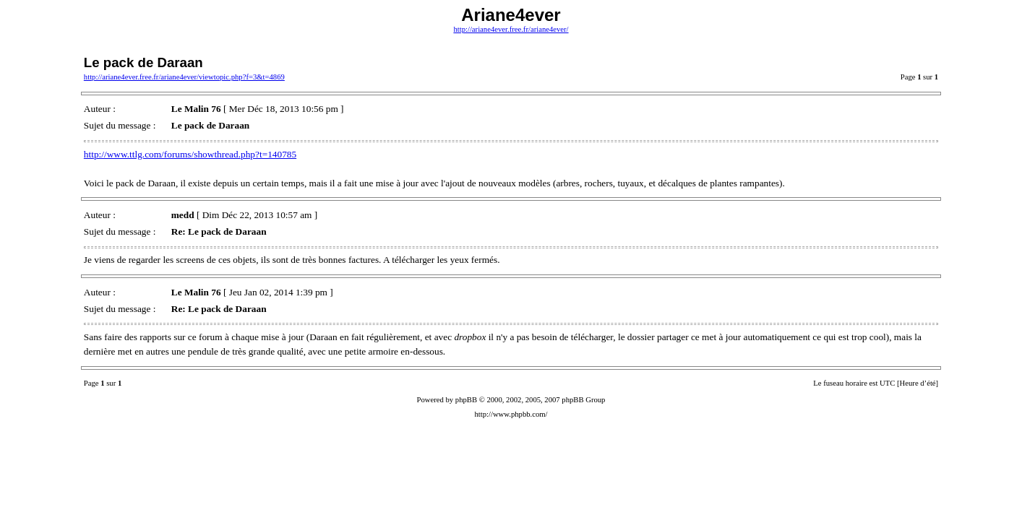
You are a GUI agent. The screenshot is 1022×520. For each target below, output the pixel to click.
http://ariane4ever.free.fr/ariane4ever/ (510, 29)
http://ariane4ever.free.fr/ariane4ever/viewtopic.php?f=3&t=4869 (184, 77)
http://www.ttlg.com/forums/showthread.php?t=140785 (190, 154)
